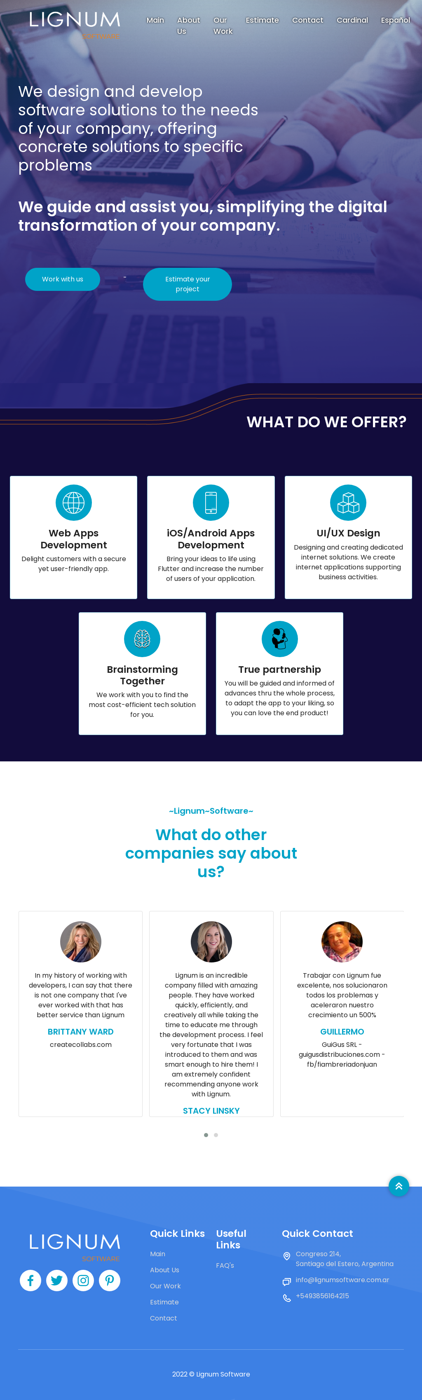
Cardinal (352, 20)
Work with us (62, 279)
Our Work (223, 25)
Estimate (262, 20)
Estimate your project (187, 284)
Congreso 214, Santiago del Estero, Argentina (345, 1259)
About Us (188, 25)
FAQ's (225, 1265)
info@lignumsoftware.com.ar (342, 1280)
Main (155, 20)
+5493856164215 (322, 1296)
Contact (308, 20)
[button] (206, 1135)
